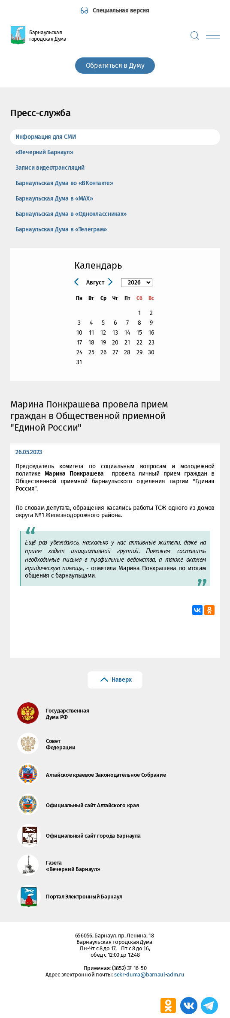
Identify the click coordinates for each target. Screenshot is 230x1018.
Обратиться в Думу (115, 65)
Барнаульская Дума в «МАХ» (54, 198)
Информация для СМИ (45, 137)
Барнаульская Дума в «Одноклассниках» (71, 214)
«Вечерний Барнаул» (44, 152)
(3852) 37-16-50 (129, 968)
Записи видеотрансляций (49, 167)
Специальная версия (121, 10)
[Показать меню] (213, 35)
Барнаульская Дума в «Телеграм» (61, 229)
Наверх (121, 679)
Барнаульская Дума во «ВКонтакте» (64, 183)
